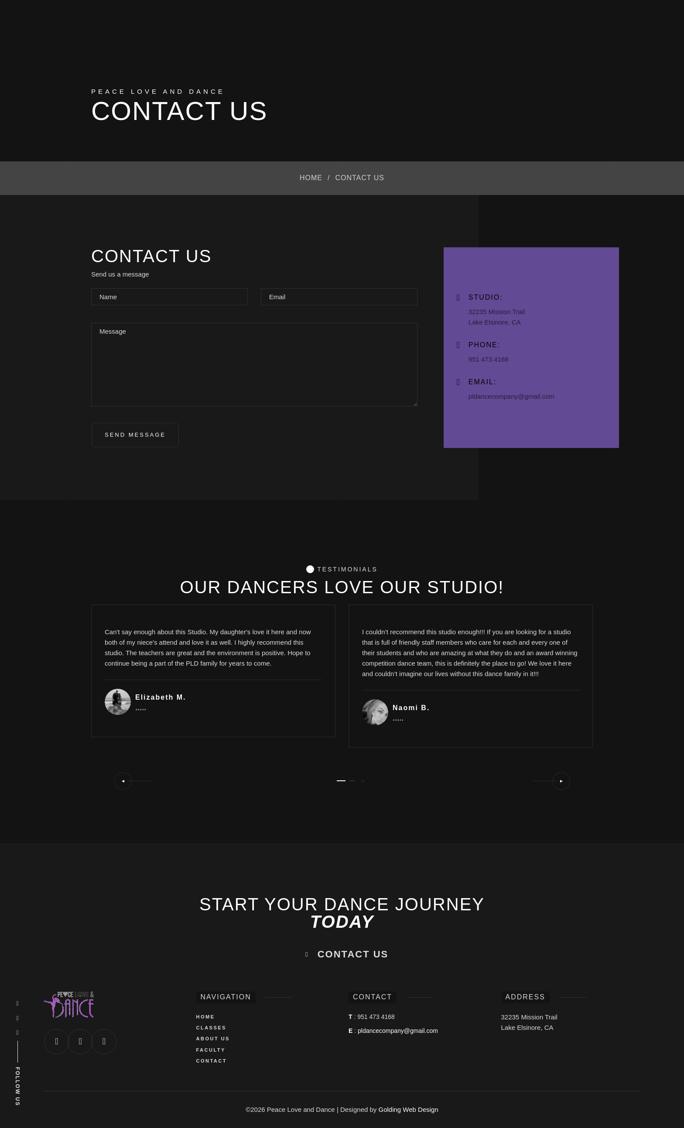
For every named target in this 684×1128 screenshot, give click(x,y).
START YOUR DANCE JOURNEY (342, 913)
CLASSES (211, 1027)
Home (311, 177)
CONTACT (211, 1060)
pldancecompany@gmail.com (398, 1030)
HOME (205, 1016)
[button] (132, 781)
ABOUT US (213, 1038)
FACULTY (211, 1050)
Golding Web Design (408, 1109)
